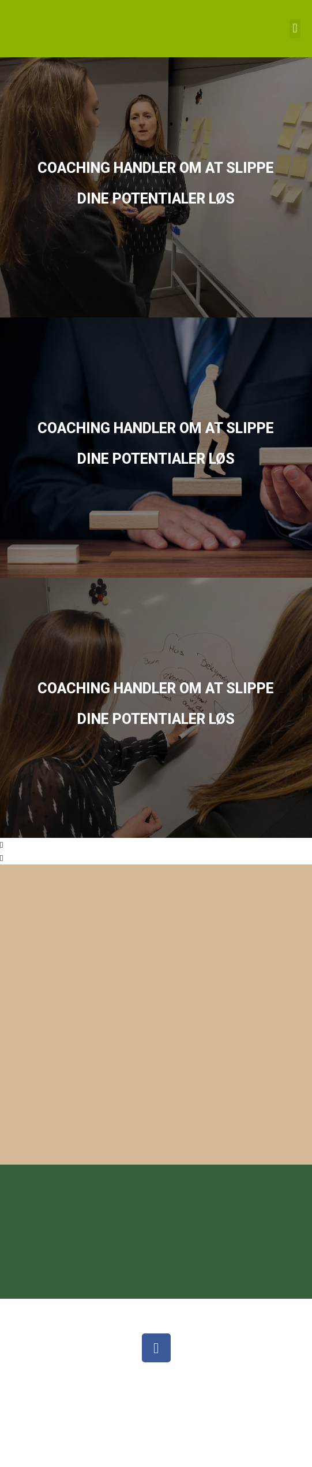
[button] (295, 28)
